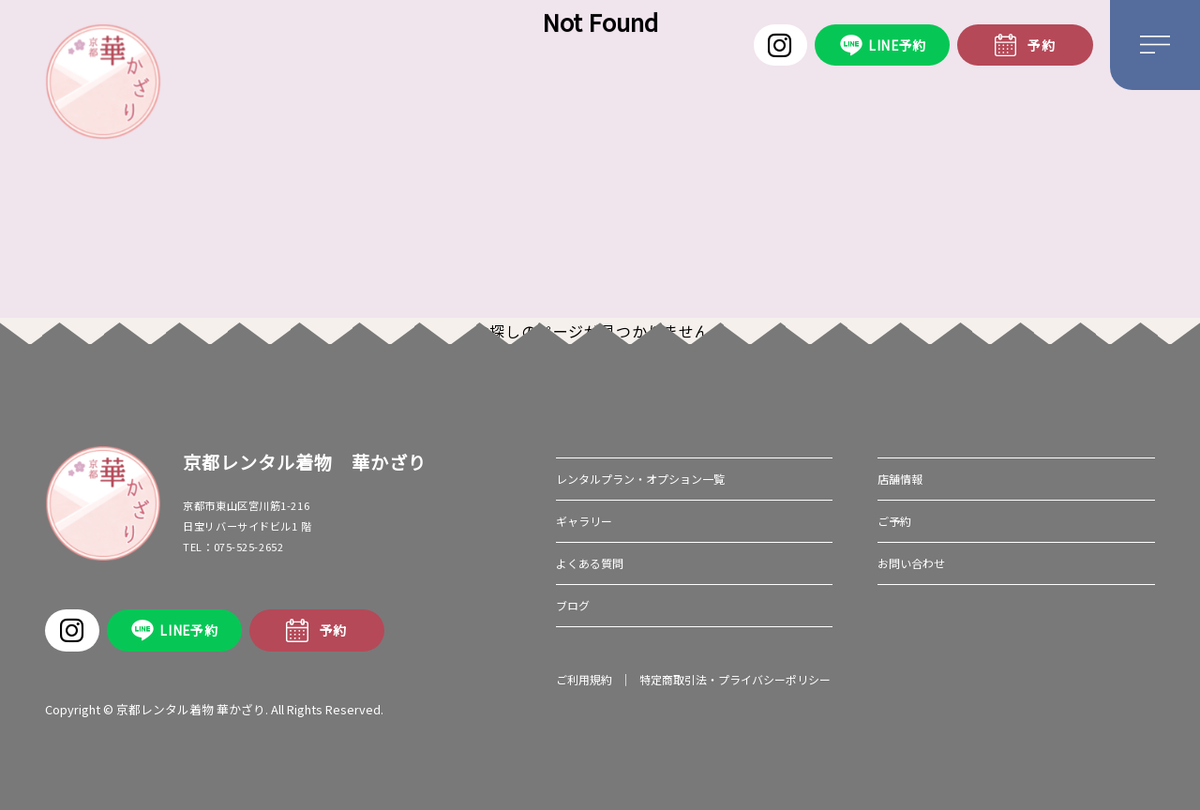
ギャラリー (584, 521)
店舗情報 (900, 479)
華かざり (102, 81)
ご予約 (894, 521)
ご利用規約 (584, 679)
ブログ (573, 605)
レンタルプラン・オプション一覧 (640, 479)
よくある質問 (589, 563)
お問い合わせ (911, 563)
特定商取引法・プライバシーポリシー (735, 679)
